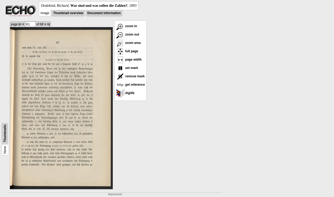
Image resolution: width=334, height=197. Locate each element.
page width (129, 59)
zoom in (126, 26)
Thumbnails (5, 133)
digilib (125, 93)
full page (127, 51)
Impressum (115, 194)
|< (20, 24)
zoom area (128, 43)
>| (48, 24)
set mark (127, 68)
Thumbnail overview (68, 13)
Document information (104, 13)
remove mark (130, 76)
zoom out (127, 34)
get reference (130, 84)
